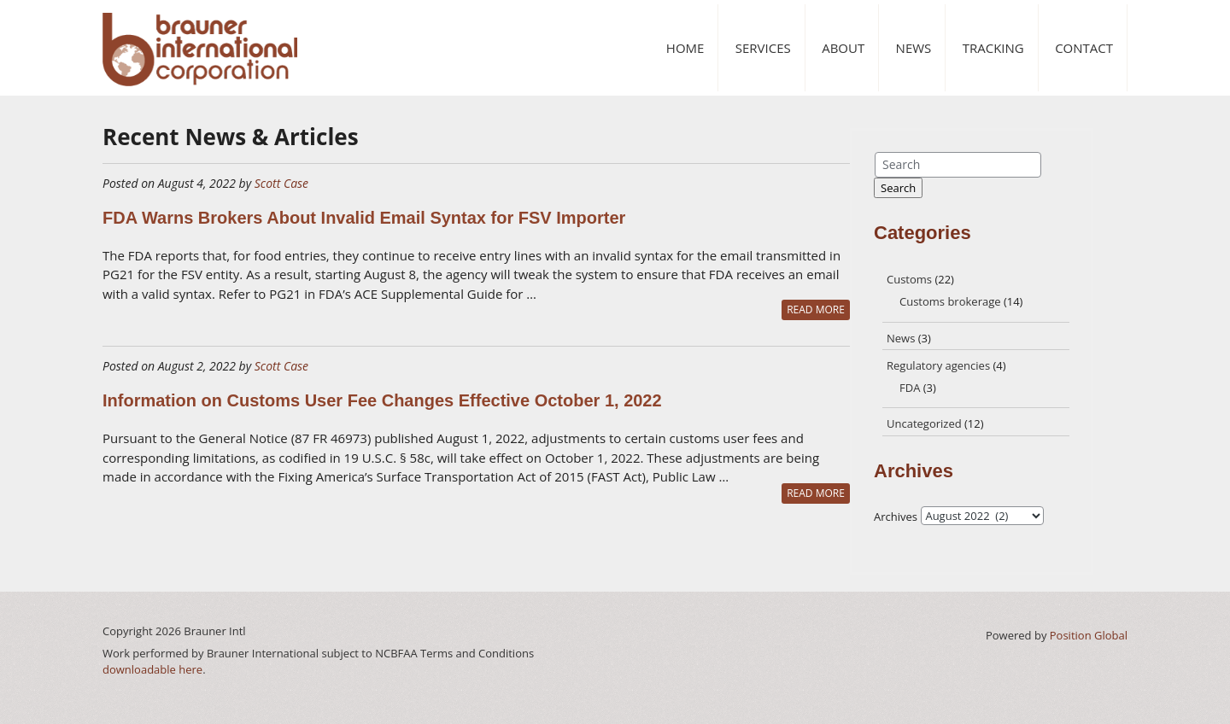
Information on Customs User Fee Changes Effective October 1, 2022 (382, 400)
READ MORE (816, 309)
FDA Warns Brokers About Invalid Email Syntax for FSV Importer (363, 217)
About (843, 47)
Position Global (1089, 635)
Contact (1084, 47)
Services (763, 47)
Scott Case (281, 183)
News (914, 47)
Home (685, 47)
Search (898, 188)
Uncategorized (924, 423)
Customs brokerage (950, 301)
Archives (895, 516)
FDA (909, 387)
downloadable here (152, 669)
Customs (909, 279)
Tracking (993, 47)
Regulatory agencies (938, 365)
